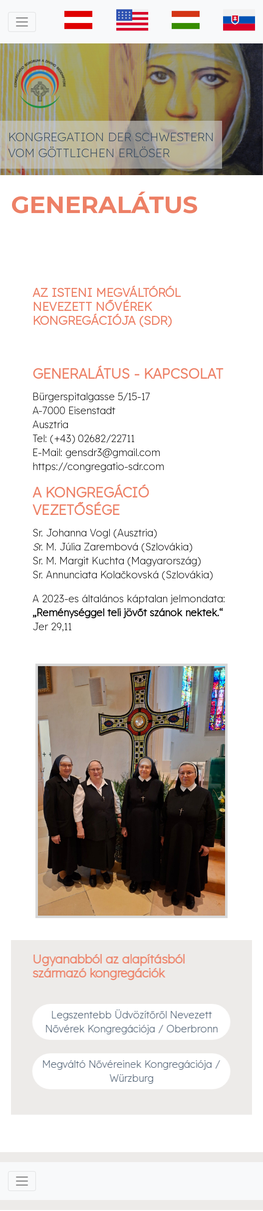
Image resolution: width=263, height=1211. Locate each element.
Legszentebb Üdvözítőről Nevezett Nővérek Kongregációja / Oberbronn (128, 1021)
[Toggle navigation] (22, 22)
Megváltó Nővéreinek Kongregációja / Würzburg (128, 1071)
